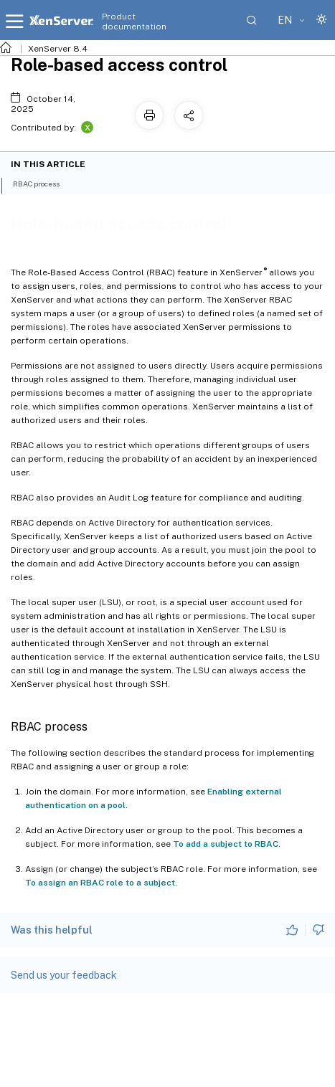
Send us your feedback (64, 975)
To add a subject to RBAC (225, 844)
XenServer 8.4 (58, 49)
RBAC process (44, 183)
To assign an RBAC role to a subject (100, 883)
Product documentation (134, 21)
